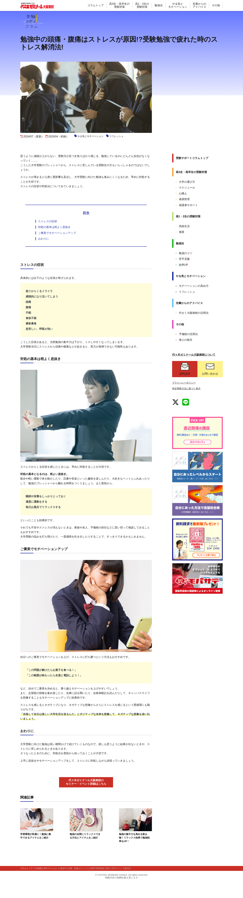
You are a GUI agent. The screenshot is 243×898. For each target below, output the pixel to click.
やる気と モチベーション (177, 5)
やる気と (191, 276)
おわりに (43, 254)
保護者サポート (186, 205)
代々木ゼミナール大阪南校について (193, 354)
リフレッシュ (185, 291)
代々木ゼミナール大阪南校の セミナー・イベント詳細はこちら (86, 798)
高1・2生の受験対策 (188, 216)
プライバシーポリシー (184, 382)
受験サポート (192, 158)
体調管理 (182, 199)
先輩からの (189, 303)
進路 (179, 231)
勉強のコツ (183, 253)
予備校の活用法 (186, 334)
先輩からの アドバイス (199, 5)
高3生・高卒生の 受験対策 (119, 5)
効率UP (181, 264)
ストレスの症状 (47, 237)
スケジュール (185, 187)
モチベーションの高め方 (192, 285)
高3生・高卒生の (191, 172)
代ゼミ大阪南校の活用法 (192, 312)
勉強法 (159, 5)
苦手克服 (182, 258)
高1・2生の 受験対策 (142, 5)
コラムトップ (95, 5)
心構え (181, 193)
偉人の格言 (183, 339)
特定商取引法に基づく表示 (186, 388)
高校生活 (182, 226)
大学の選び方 (185, 181)
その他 (216, 5)
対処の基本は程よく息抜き (54, 243)
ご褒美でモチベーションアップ (57, 249)
